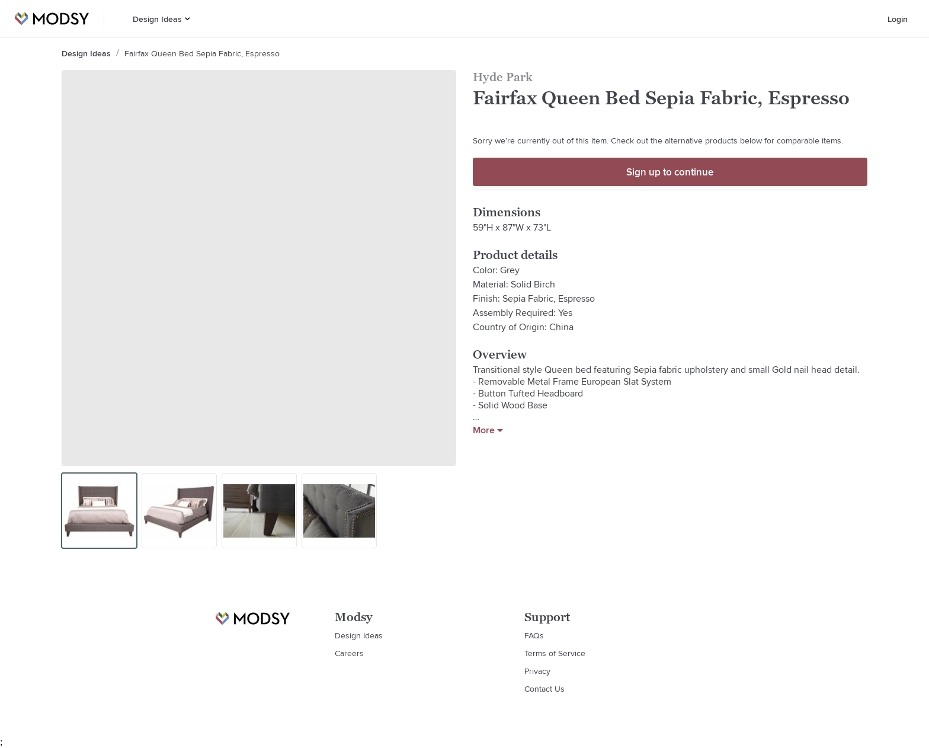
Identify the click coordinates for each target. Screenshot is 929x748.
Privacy (537, 671)
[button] (187, 18)
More (488, 430)
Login (898, 19)
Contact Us (544, 688)
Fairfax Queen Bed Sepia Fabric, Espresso (202, 53)
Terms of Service (554, 653)
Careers (349, 653)
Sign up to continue (669, 172)
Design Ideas (157, 19)
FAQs (534, 635)
